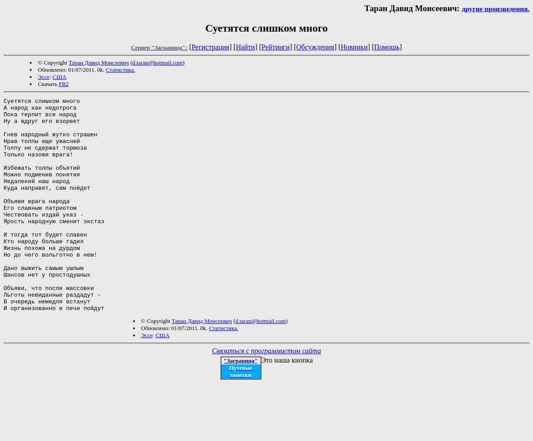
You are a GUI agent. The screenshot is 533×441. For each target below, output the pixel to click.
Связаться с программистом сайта (266, 393)
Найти (245, 47)
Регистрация (210, 47)
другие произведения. (495, 8)
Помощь (386, 47)
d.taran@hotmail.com (157, 62)
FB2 (64, 84)
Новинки (354, 47)
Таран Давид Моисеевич (99, 62)
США (59, 77)
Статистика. (120, 69)
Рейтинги (275, 47)
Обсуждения (315, 47)
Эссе (43, 77)
